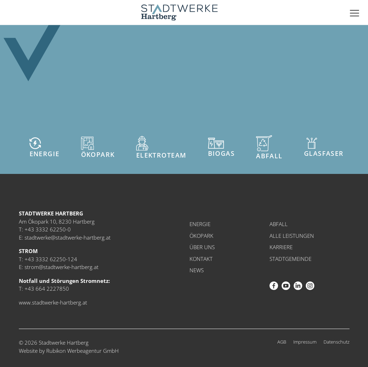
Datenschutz (337, 342)
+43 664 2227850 (47, 288)
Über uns (202, 247)
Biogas (221, 147)
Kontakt (201, 258)
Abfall (269, 147)
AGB (281, 342)
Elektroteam (161, 147)
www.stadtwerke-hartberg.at (53, 302)
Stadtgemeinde (290, 258)
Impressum (304, 342)
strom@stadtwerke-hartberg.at (61, 266)
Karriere (281, 247)
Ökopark (98, 148)
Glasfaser (324, 147)
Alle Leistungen (292, 235)
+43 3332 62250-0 (48, 229)
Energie (45, 147)
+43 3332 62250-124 (51, 259)
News (197, 270)
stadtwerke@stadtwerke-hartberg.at (68, 237)
